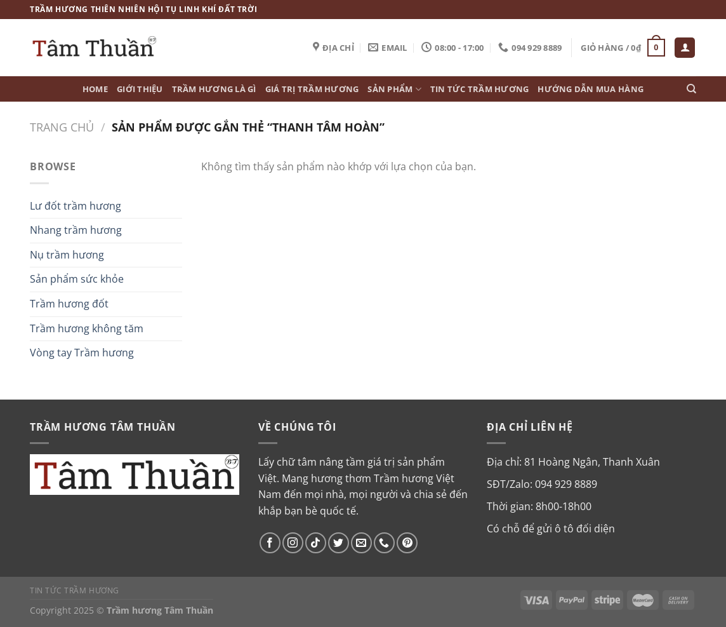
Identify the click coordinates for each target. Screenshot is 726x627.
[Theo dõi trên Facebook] (270, 542)
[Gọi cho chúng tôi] (384, 542)
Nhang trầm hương (76, 230)
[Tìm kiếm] (691, 89)
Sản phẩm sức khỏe (77, 279)
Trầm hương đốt (69, 304)
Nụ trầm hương (67, 255)
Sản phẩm (394, 89)
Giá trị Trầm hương (312, 89)
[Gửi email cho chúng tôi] (361, 542)
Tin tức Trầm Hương (479, 89)
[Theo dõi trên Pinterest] (407, 542)
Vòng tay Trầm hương (82, 353)
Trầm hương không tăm (86, 328)
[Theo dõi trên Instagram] (292, 542)
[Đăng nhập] (685, 47)
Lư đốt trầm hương (75, 206)
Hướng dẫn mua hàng (591, 89)
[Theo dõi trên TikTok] (315, 542)
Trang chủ (62, 127)
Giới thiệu (140, 89)
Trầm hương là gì (214, 89)
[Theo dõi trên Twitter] (338, 542)
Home (95, 89)
